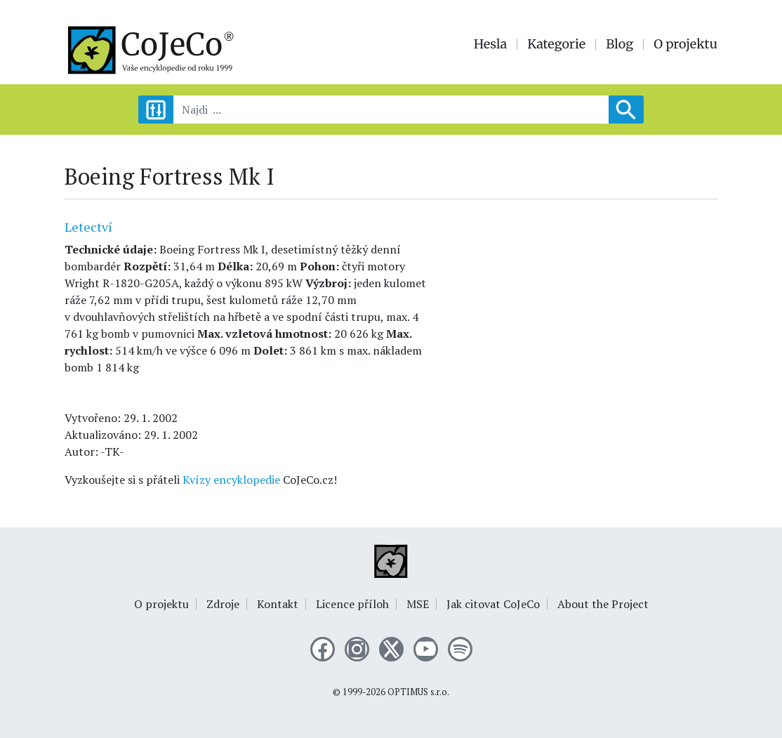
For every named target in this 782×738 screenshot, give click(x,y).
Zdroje (222, 604)
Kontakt (277, 604)
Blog (619, 44)
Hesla (491, 44)
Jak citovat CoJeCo (493, 604)
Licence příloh (352, 604)
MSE (417, 604)
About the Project (603, 604)
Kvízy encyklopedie (231, 479)
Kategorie (556, 44)
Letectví (88, 226)
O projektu (685, 44)
